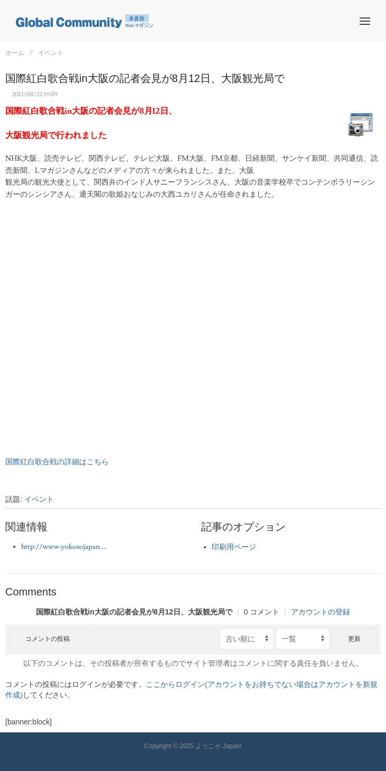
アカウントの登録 (320, 612)
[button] (365, 21)
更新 (354, 638)
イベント (50, 53)
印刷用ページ (234, 547)
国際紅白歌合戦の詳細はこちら (57, 462)
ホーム (14, 53)
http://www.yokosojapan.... (64, 547)
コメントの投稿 (47, 638)
